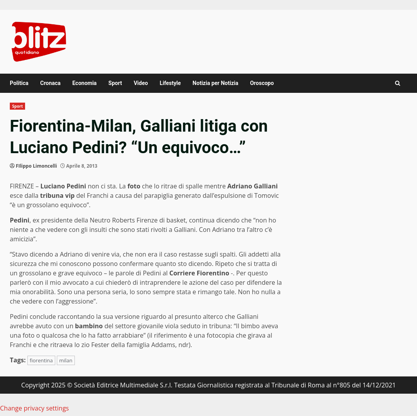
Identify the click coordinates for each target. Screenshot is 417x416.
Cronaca (50, 83)
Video (141, 83)
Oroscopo (262, 83)
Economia (85, 83)
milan (66, 360)
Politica (19, 83)
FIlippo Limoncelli (36, 166)
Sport (115, 83)
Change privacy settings (34, 408)
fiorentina (41, 360)
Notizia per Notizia (215, 83)
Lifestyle (170, 83)
